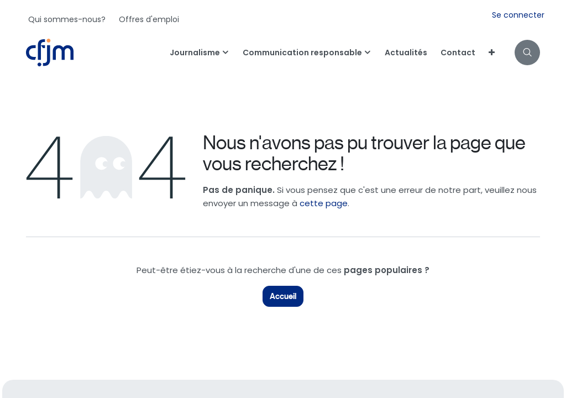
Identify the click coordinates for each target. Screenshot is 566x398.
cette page (324, 203)
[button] (527, 52)
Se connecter (518, 14)
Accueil (283, 296)
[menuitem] (67, 19)
